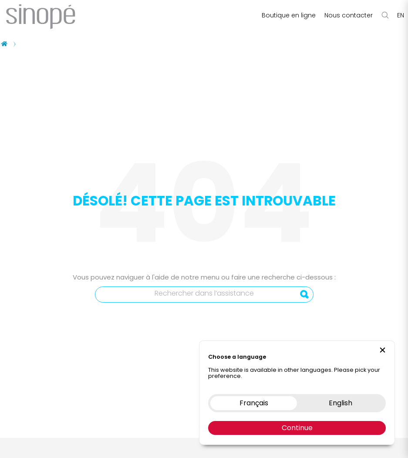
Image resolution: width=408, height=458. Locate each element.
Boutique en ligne (289, 15)
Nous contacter (348, 15)
